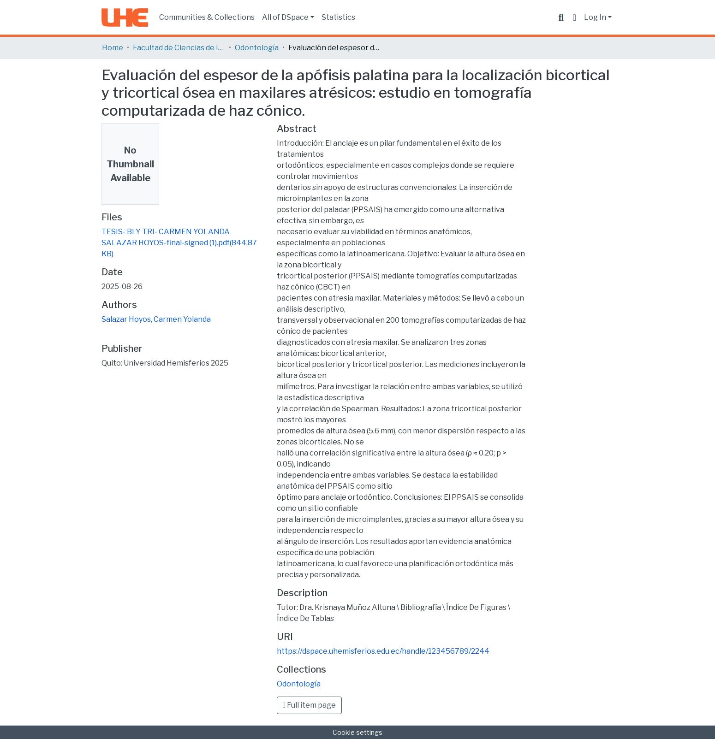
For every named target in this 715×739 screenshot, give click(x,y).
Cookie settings (357, 732)
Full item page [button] (309, 705)
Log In (595, 17)
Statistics (338, 17)
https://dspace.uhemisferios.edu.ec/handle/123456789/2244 (383, 651)
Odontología (257, 47)
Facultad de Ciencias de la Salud (179, 47)
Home (112, 47)
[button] (574, 17)
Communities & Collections (207, 17)
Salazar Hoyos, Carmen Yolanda (156, 319)
